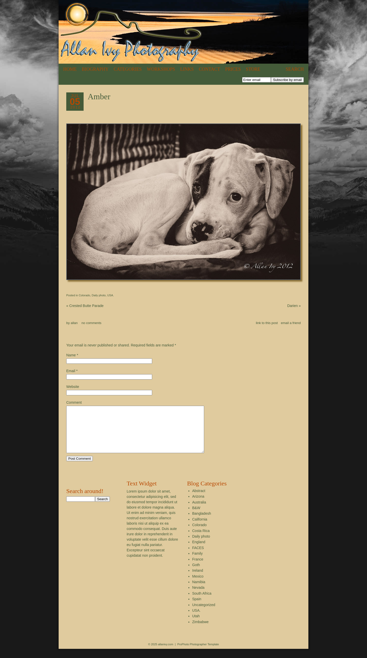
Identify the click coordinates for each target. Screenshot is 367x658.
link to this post (267, 323)
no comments (91, 323)
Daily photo (99, 295)
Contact (209, 69)
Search (295, 69)
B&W (196, 517)
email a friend (291, 323)
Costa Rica (200, 540)
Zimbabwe (200, 631)
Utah (196, 625)
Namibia (198, 591)
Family (197, 563)
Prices (233, 69)
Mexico (197, 585)
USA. (110, 295)
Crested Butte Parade (84, 306)
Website (72, 387)
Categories (128, 69)
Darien (294, 306)
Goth (196, 574)
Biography (95, 69)
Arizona (198, 505)
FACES (198, 557)
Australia (199, 511)
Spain (196, 608)
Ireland (197, 580)
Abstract (198, 500)
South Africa (202, 602)
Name (71, 355)
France (197, 568)
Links (187, 69)
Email (70, 371)
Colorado (84, 295)
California (199, 528)
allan (74, 323)
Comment (74, 402)
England (198, 551)
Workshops (161, 69)
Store (253, 69)
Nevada (198, 597)
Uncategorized (203, 614)
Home (70, 69)
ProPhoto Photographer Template (198, 653)
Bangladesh (201, 523)
